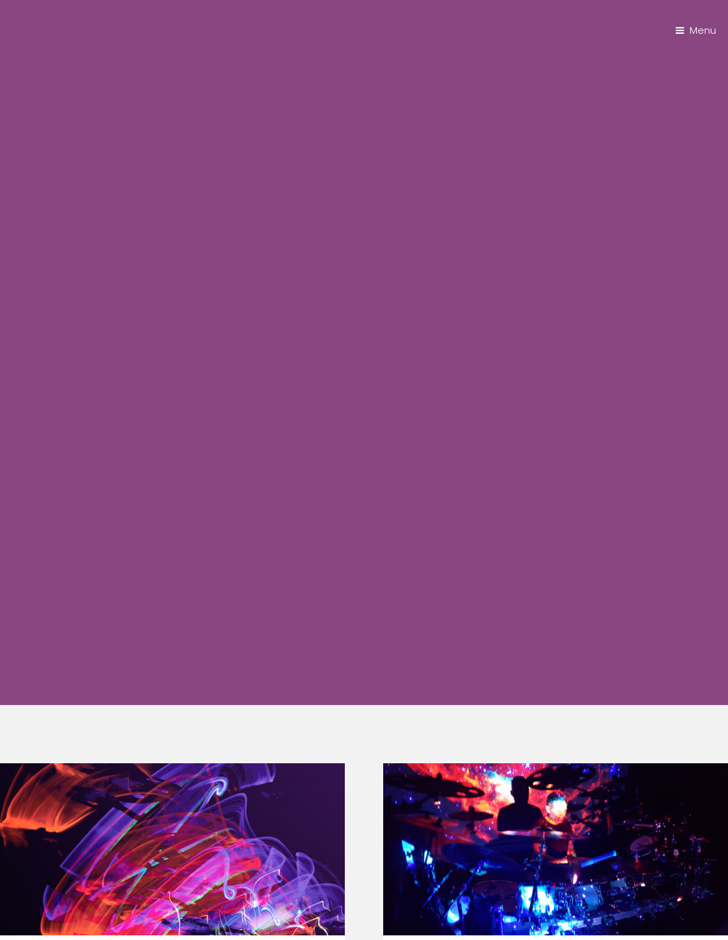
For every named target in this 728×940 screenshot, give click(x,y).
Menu (703, 30)
